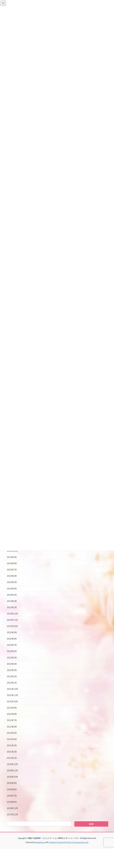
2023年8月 (12, 563)
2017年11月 (12, 814)
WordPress (40, 842)
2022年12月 (12, 613)
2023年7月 (12, 569)
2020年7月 (12, 795)
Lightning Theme (56, 842)
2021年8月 (12, 713)
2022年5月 (12, 657)
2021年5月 (12, 732)
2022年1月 (12, 682)
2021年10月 (12, 701)
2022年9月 (12, 632)
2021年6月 (12, 726)
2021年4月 (12, 739)
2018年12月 (12, 808)
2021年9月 (12, 707)
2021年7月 (12, 720)
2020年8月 (12, 789)
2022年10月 (12, 626)
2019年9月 (12, 801)
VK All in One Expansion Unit (76, 842)
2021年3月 (12, 745)
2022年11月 (12, 619)
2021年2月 (12, 751)
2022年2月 (12, 676)
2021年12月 (12, 688)
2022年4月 (12, 663)
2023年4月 (12, 588)
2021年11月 (12, 695)
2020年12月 (12, 764)
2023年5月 (12, 582)
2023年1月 (12, 607)
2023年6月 (12, 575)
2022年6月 (12, 651)
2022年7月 (12, 644)
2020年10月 (12, 776)
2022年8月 (12, 638)
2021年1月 (12, 757)
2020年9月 (12, 782)
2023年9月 (12, 557)
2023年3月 (12, 594)
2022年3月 (12, 670)
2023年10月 (12, 550)
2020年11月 (12, 770)
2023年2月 (12, 601)
